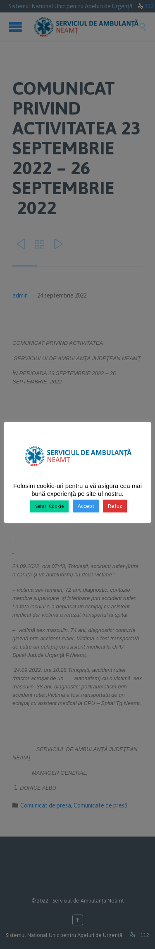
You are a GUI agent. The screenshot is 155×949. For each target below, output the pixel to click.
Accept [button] (86, 506)
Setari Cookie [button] (49, 506)
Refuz (115, 506)
